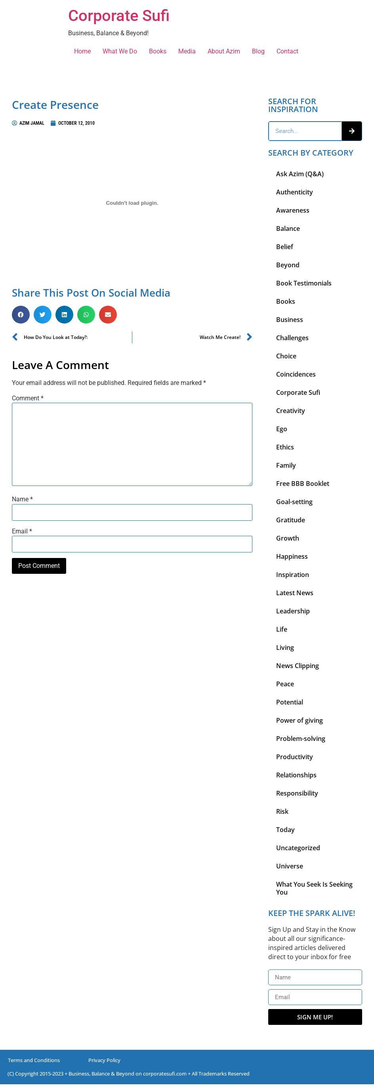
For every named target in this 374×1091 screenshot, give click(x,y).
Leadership (293, 611)
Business (289, 319)
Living (285, 647)
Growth (287, 538)
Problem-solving (300, 738)
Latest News (294, 592)
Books (157, 51)
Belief (284, 246)
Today (285, 829)
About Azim (224, 51)
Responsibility (297, 793)
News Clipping (297, 665)
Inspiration (292, 574)
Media (187, 51)
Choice (286, 356)
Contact (287, 51)
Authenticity (294, 192)
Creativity (290, 410)
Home (82, 51)
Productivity (294, 756)
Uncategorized (298, 847)
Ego (281, 429)
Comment (28, 398)
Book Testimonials (304, 283)
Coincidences (296, 374)
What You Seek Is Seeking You (314, 888)
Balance (288, 228)
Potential (289, 702)
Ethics (285, 447)
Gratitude (290, 520)
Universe (289, 866)
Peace (285, 684)
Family (286, 465)
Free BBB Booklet (302, 483)
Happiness (292, 556)
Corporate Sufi (119, 15)
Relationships (296, 775)
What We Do (120, 51)
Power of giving (299, 720)
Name (22, 499)
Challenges (292, 337)
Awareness (292, 210)
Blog (258, 51)
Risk (282, 811)
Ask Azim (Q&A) (300, 173)
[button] (21, 315)
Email (22, 531)
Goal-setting (294, 501)
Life (281, 629)
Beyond (288, 265)
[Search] (352, 131)
